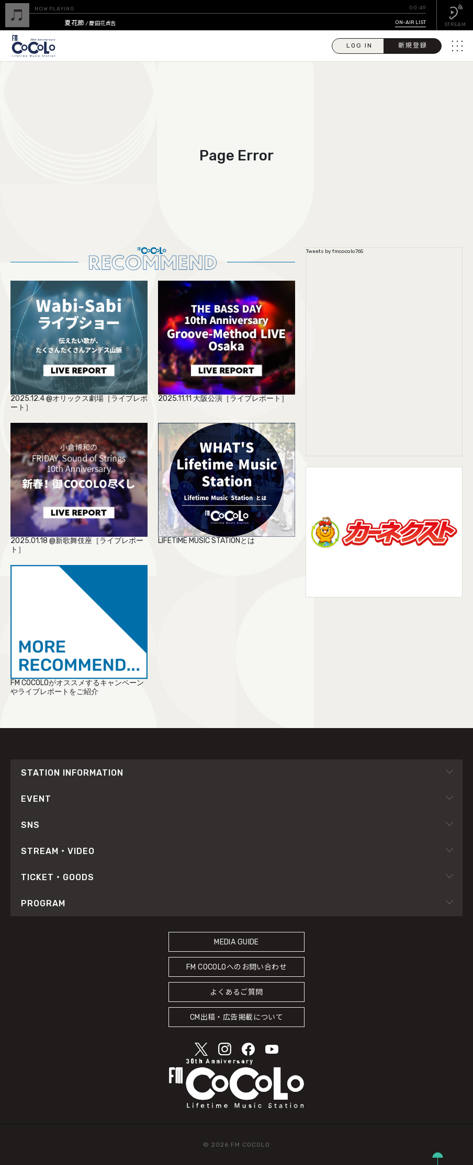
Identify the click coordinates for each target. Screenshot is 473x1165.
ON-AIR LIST (410, 22)
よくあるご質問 (236, 992)
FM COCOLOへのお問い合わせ (236, 967)
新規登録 (412, 45)
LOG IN (359, 45)
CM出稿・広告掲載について (237, 1017)
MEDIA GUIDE (236, 942)
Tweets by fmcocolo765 (334, 251)
